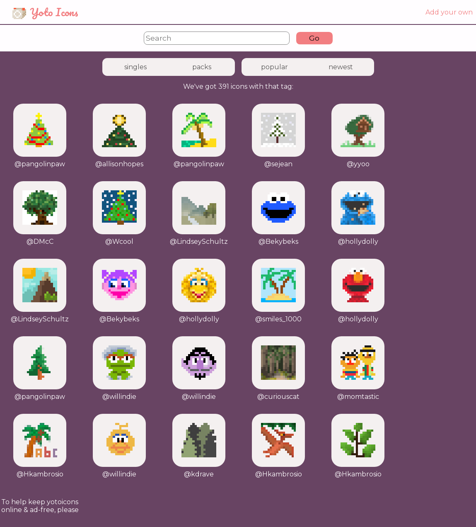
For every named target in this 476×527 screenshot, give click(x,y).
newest (341, 67)
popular (274, 67)
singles (135, 67)
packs (201, 67)
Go (314, 38)
